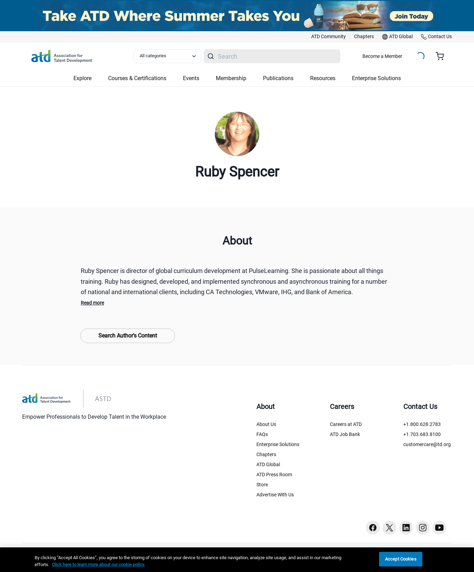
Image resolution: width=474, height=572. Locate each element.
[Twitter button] (389, 528)
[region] (237, 559)
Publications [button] (278, 78)
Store (262, 484)
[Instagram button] (423, 528)
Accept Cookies (400, 559)
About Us (266, 424)
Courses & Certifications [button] (137, 78)
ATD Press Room (274, 474)
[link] (328, 36)
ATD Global (268, 464)
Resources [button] (322, 78)
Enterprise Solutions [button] (376, 78)
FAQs (262, 434)
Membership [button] (231, 78)
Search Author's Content (127, 335)
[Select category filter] (167, 56)
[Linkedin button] (406, 528)
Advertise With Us (275, 494)
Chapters (266, 454)
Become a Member (382, 56)
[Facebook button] (373, 528)
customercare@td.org (427, 444)
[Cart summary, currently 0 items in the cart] (442, 56)
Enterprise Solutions (277, 444)
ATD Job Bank (345, 434)
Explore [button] (82, 78)
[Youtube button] (439, 528)
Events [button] (191, 78)
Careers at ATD (346, 424)
